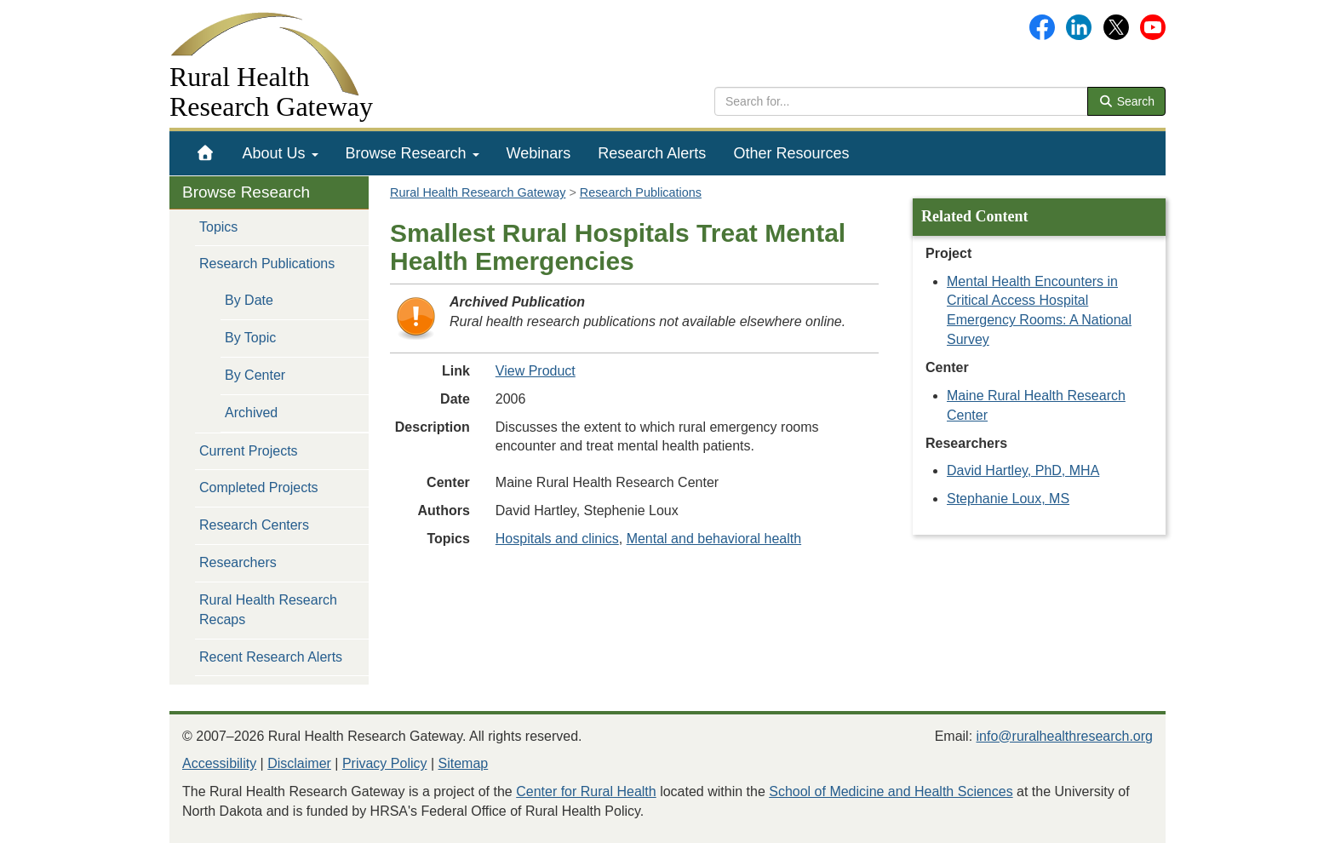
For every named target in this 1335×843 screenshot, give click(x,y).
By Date (249, 300)
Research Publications (267, 263)
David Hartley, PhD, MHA (1023, 470)
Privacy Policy (384, 763)
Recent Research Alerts (270, 657)
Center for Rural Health (586, 791)
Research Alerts (652, 153)
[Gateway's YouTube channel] (1153, 26)
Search (1126, 101)
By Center (255, 375)
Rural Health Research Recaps (268, 610)
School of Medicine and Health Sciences (890, 791)
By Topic (250, 337)
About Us (280, 153)
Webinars (539, 153)
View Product (536, 371)
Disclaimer (299, 763)
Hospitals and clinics (557, 538)
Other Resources (791, 153)
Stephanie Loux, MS (1008, 498)
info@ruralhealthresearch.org (1065, 736)
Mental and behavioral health (714, 538)
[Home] (205, 153)
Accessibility (219, 763)
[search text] (901, 101)
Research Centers (254, 525)
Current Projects (248, 451)
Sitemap (463, 763)
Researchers (238, 562)
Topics (218, 227)
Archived (251, 412)
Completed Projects (258, 487)
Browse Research (412, 153)
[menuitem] (205, 153)
